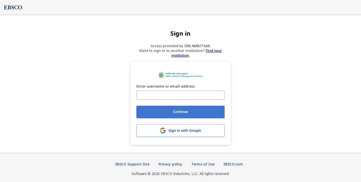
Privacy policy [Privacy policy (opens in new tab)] (170, 164)
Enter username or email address (165, 86)
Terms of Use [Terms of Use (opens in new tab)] (203, 164)
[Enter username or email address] (180, 95)
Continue (180, 112)
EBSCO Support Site (132, 164)
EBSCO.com (233, 164)
